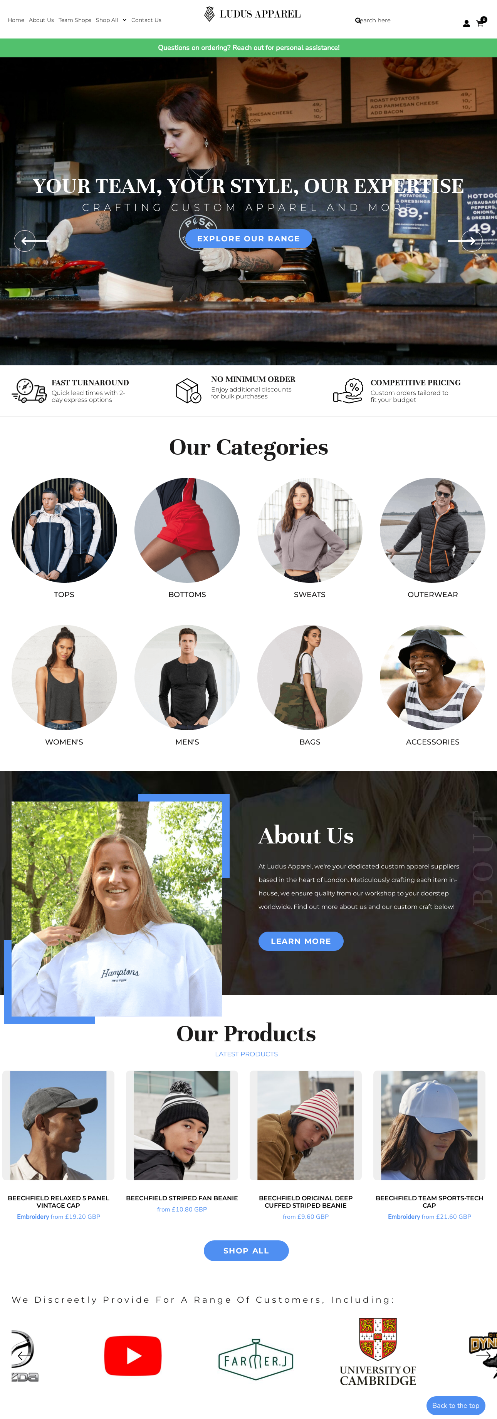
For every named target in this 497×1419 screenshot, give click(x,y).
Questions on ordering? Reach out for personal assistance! (248, 47)
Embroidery (33, 1217)
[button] (111, 20)
